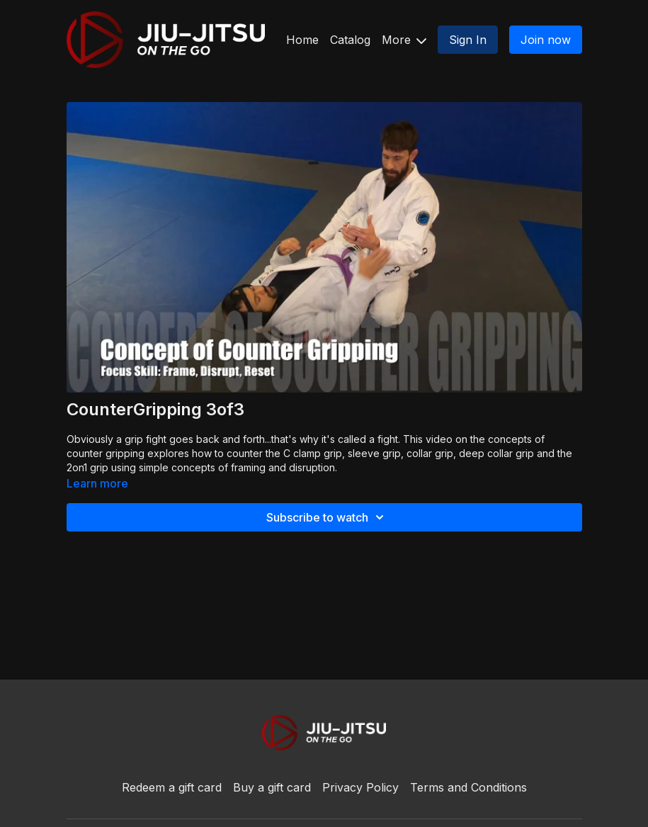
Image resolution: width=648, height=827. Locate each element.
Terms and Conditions (468, 787)
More (404, 40)
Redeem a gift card (172, 787)
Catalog (350, 40)
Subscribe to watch (327, 517)
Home (302, 40)
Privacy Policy (360, 787)
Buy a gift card (272, 787)
